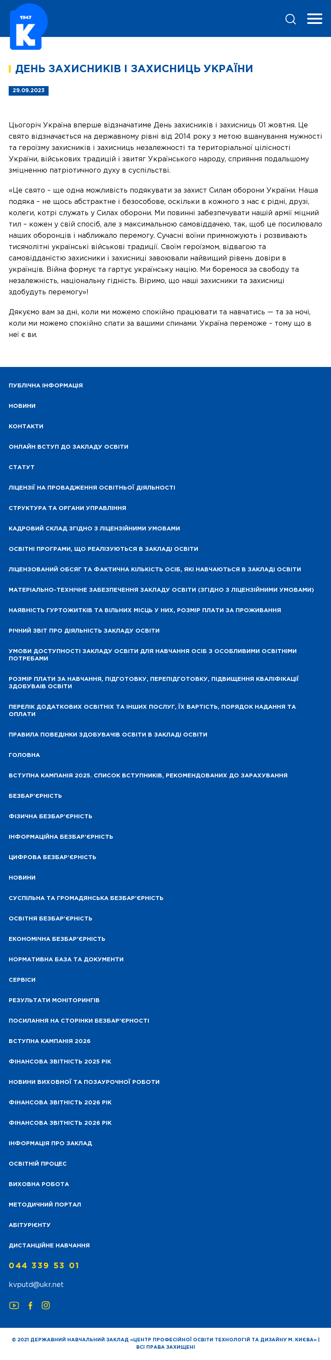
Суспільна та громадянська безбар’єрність (86, 898)
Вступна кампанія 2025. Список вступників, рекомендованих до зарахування (148, 775)
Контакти (26, 426)
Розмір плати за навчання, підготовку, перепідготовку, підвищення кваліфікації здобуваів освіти (154, 683)
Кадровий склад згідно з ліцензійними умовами (94, 529)
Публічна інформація (46, 385)
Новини (22, 878)
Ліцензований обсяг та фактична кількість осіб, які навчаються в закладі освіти (155, 569)
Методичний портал (45, 1205)
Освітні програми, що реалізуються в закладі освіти (103, 549)
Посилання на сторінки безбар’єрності (79, 1021)
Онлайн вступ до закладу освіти (68, 447)
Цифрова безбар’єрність (52, 857)
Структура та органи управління (67, 508)
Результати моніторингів (54, 1000)
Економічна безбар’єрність (57, 939)
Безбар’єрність (35, 796)
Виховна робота (39, 1184)
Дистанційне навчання (49, 1245)
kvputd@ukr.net (36, 1285)
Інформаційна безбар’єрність (61, 837)
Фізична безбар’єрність (50, 816)
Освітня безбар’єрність (50, 919)
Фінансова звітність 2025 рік (60, 1062)
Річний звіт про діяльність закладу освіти (84, 631)
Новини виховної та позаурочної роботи (84, 1082)
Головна (24, 755)
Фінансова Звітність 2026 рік (60, 1102)
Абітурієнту (30, 1225)
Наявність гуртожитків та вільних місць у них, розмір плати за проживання (145, 610)
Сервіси (22, 980)
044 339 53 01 (44, 1266)
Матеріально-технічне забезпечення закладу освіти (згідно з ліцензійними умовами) (161, 590)
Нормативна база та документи (66, 959)
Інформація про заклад (50, 1143)
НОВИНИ (22, 406)
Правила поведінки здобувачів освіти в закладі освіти (108, 735)
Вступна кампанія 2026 (50, 1041)
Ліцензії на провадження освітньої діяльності (92, 488)
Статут (22, 467)
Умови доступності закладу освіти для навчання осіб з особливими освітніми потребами (153, 655)
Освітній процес (38, 1164)
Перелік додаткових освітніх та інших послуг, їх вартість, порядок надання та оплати (152, 711)
